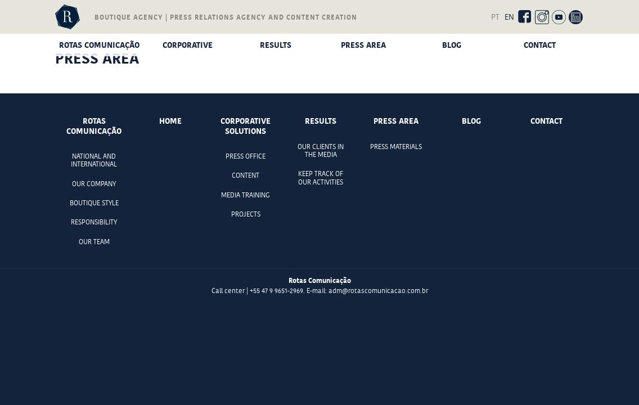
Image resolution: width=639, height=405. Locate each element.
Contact (540, 45)
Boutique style (94, 203)
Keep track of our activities (320, 178)
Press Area (363, 45)
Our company (94, 184)
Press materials (396, 147)
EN (509, 17)
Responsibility (94, 222)
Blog (451, 45)
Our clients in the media (321, 151)
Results (275, 45)
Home (170, 121)
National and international (94, 160)
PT (495, 17)
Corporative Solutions (188, 47)
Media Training (245, 195)
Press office (246, 156)
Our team (94, 242)
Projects (245, 214)
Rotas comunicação (99, 45)
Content (245, 175)
